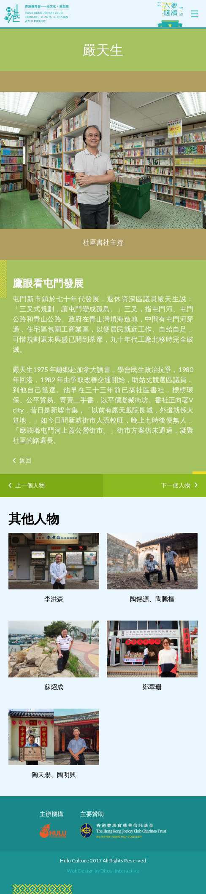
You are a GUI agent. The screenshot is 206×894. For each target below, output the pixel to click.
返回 (25, 460)
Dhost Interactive (119, 870)
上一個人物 (30, 485)
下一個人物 (175, 484)
